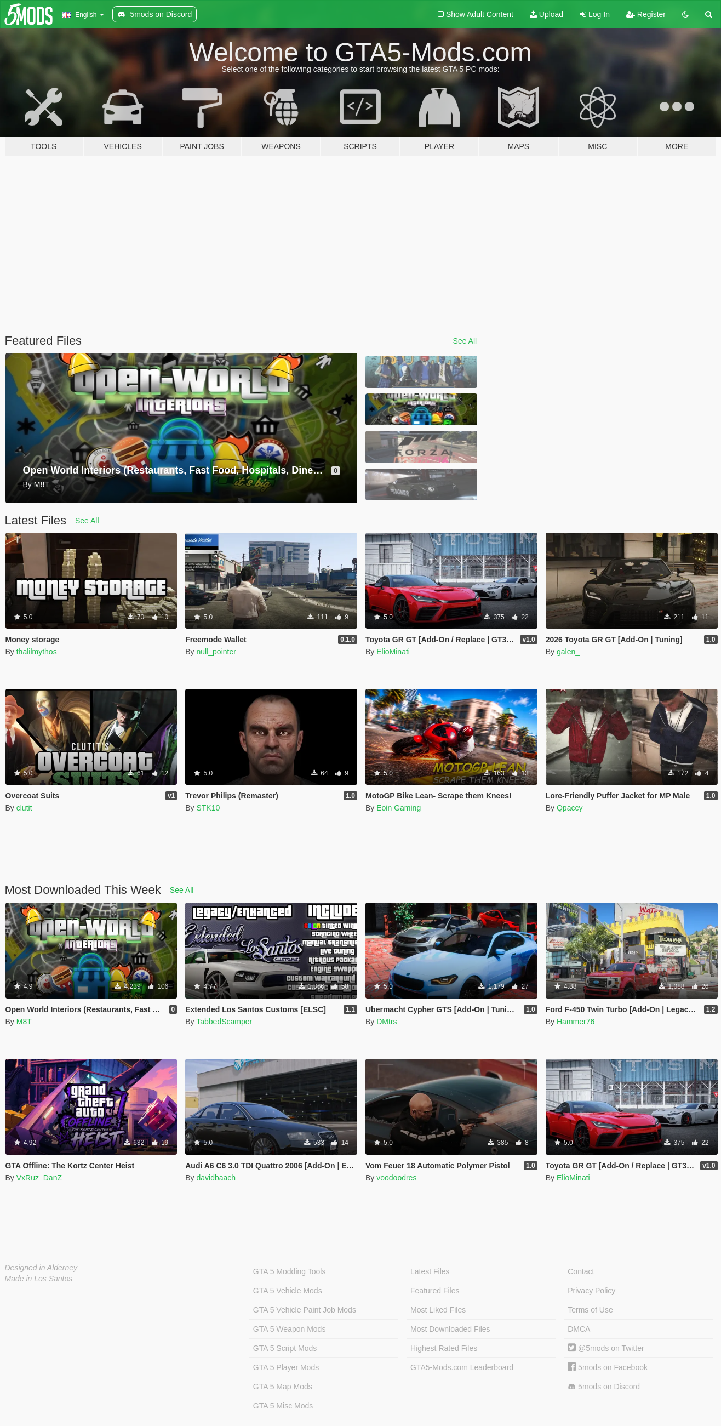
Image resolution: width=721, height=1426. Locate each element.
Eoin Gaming (398, 807)
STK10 (208, 807)
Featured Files (434, 1290)
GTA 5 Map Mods (282, 1386)
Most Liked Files (438, 1309)
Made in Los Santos (39, 1278)
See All (465, 340)
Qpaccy (569, 807)
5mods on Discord (604, 1386)
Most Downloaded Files (450, 1329)
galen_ (568, 651)
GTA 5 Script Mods (285, 1348)
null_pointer (216, 651)
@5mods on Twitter (606, 1348)
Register (646, 14)
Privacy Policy (591, 1290)
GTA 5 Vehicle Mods (287, 1290)
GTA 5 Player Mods (286, 1367)
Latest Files (430, 1271)
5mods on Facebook (608, 1367)
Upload (546, 14)
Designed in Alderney (41, 1267)
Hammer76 (575, 1021)
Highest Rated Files (443, 1348)
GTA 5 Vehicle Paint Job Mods (304, 1309)
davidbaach (216, 1177)
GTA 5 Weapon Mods (289, 1329)
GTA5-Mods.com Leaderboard (461, 1367)
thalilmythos (36, 651)
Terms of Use (590, 1309)
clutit (24, 807)
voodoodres (396, 1177)
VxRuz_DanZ (39, 1177)
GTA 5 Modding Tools (289, 1271)
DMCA (579, 1329)
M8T (24, 1021)
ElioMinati (393, 651)
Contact (581, 1271)
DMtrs (386, 1021)
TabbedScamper (224, 1021)
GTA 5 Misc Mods (283, 1405)
